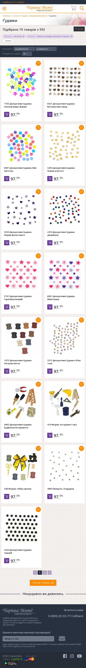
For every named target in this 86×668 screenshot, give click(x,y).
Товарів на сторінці (11, 53)
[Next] (50, 572)
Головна (6, 15)
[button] (24, 49)
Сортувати (7, 48)
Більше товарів (41, 582)
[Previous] (35, 572)
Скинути (8, 41)
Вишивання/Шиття (38, 15)
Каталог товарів (20, 15)
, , (49, 36)
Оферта (7, 659)
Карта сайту (31, 656)
